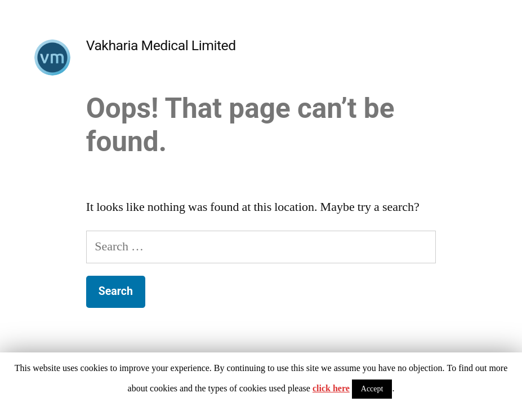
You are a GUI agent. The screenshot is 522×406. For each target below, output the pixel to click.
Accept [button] (372, 389)
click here (331, 388)
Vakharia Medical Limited (161, 45)
